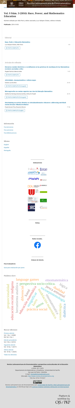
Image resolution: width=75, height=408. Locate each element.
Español (6, 147)
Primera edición (9, 333)
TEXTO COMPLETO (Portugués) (17, 86)
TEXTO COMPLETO (13, 48)
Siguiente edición (9, 345)
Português (7, 150)
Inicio (5, 7)
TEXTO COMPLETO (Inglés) (16, 110)
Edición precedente (10, 340)
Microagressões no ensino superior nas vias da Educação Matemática (28, 91)
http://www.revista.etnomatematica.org (41, 376)
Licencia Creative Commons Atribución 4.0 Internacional (50, 387)
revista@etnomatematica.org (39, 374)
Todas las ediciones (10, 355)
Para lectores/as (8, 127)
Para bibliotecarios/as (10, 133)
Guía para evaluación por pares (14, 267)
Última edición (8, 350)
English (6, 144)
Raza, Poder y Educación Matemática (17, 42)
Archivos (11, 7)
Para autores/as (8, 130)
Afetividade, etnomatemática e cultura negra (20, 80)
